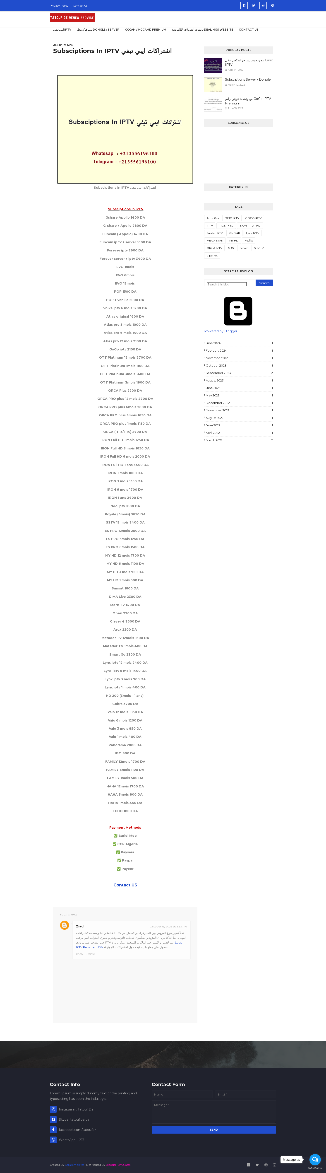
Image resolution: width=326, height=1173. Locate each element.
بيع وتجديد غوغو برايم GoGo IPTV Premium (248, 101)
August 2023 (239, 380)
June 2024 (239, 343)
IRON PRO (226, 225)
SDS (231, 248)
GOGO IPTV (253, 218)
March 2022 (239, 440)
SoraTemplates (74, 1164)
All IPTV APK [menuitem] (63, 45)
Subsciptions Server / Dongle (248, 79)
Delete (90, 954)
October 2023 (239, 365)
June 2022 (239, 425)
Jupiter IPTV (215, 233)
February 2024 (239, 350)
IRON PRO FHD (250, 225)
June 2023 (239, 388)
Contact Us (80, 5)
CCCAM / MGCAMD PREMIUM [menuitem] (145, 29)
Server (244, 248)
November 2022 (239, 410)
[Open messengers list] (315, 1159)
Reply (79, 954)
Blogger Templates (118, 1164)
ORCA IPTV (214, 248)
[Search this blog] (227, 284)
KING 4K (234, 233)
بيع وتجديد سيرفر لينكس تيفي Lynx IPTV (249, 62)
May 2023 (239, 395)
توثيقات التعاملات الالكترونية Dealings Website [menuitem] (202, 29)
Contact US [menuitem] (249, 29)
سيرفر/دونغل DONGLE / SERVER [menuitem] (98, 29)
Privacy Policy (59, 5)
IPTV (210, 225)
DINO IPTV (232, 218)
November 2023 (239, 358)
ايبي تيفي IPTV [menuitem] (62, 29)
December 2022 (239, 403)
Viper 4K (212, 255)
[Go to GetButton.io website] (315, 1168)
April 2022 (239, 432)
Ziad (80, 926)
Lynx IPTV (252, 233)
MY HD (233, 240)
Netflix (248, 240)
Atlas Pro (213, 218)
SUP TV (259, 248)
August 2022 (239, 418)
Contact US (125, 885)
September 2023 (239, 373)
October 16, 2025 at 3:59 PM (168, 926)
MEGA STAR (215, 240)
